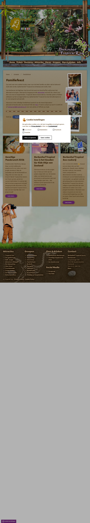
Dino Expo (8, 266)
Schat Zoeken (10, 270)
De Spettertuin (10, 257)
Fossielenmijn (10, 268)
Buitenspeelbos (10, 275)
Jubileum (30, 268)
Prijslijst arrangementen (35, 275)
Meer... (70, 268)
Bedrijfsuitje (31, 270)
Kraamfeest (31, 272)
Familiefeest (27, 74)
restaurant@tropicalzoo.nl (17, 107)
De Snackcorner (53, 262)
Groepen (56, 62)
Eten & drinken (68, 62)
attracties (41, 92)
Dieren (48, 62)
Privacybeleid (36, 126)
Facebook (18, 117)
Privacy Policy (19, 279)
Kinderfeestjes (32, 255)
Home (12, 62)
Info (79, 62)
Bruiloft (29, 264)
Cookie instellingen (9, 521)
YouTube (51, 273)
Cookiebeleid (52, 126)
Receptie (30, 266)
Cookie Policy (29, 279)
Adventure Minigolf (11, 262)
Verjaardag (30, 257)
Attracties (39, 62)
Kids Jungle (9, 260)
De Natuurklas (10, 264)
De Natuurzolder (11, 272)
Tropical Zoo (9, 255)
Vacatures (28, 62)
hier (36, 105)
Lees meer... (11, 196)
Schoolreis (30, 260)
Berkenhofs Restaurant (56, 255)
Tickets (19, 62)
